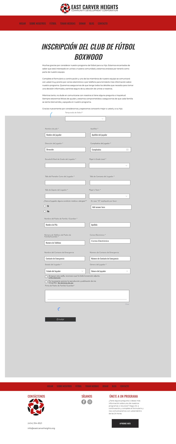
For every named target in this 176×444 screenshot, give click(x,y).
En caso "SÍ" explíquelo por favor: (104, 201)
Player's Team (94, 190)
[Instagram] (89, 401)
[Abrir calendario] (127, 150)
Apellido (93, 129)
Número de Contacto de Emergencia (104, 252)
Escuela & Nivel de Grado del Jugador (60, 159)
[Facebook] (83, 401)
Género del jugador (97, 264)
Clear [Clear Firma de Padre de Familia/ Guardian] (127, 304)
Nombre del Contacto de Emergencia (59, 252)
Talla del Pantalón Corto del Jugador (59, 176)
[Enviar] (60, 319)
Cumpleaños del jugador (101, 143)
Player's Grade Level (97, 159)
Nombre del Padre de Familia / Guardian (60, 218)
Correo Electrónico (97, 235)
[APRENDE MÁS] (125, 423)
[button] (65, 283)
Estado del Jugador (52, 264)
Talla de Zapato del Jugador (56, 190)
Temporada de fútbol (73, 112)
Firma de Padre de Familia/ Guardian (59, 285)
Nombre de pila (51, 129)
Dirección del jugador (53, 143)
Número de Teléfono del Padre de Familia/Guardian (57, 235)
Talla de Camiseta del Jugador (101, 176)
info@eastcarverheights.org (41, 428)
